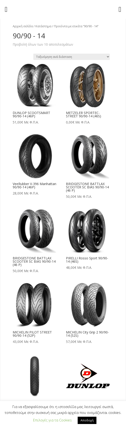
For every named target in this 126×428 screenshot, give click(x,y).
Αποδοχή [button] (87, 420)
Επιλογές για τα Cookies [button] (52, 420)
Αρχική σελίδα (23, 26)
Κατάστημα (43, 26)
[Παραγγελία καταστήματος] (71, 57)
